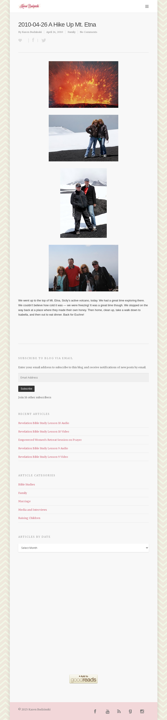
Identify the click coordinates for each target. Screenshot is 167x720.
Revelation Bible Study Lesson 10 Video (43, 431)
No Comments (88, 32)
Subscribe (26, 388)
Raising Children (29, 518)
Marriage (24, 501)
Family (71, 32)
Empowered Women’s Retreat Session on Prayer (50, 439)
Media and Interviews (32, 509)
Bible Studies (26, 484)
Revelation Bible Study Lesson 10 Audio (43, 423)
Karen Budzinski (32, 32)
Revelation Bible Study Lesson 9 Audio (43, 448)
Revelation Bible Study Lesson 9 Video (43, 456)
